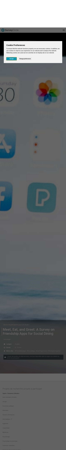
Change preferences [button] (25, 31)
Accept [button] (11, 31)
